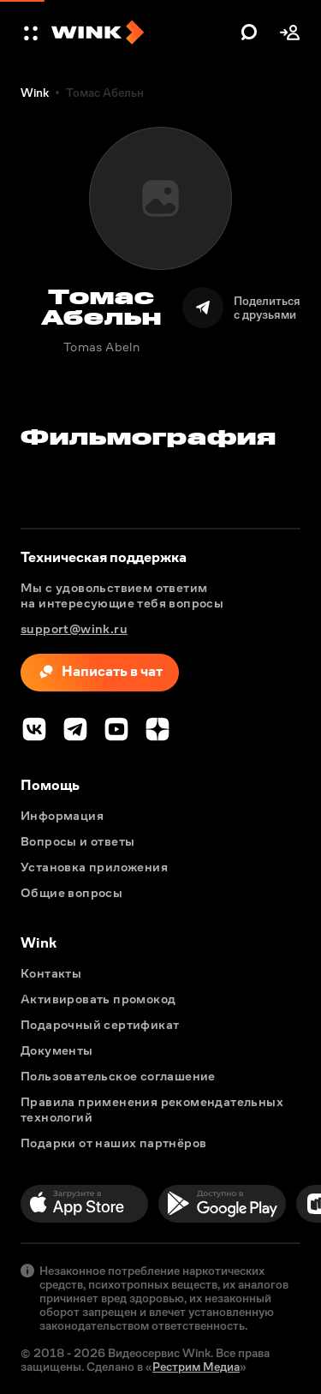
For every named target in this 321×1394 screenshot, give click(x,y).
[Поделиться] (241, 307)
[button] (33, 32)
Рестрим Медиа (196, 1366)
